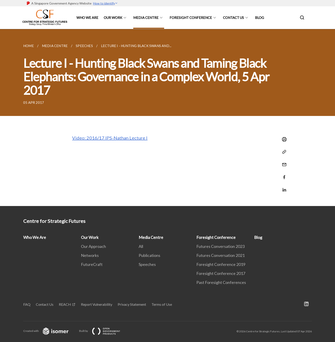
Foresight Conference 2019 (220, 264)
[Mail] (283, 162)
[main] (167, 117)
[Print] (283, 139)
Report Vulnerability (96, 304)
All (141, 246)
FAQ (26, 304)
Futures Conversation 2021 (220, 255)
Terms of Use (161, 304)
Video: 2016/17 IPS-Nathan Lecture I (109, 137)
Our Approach (93, 246)
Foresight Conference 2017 (220, 273)
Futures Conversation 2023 (220, 246)
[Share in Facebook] (283, 174)
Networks (90, 255)
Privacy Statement (132, 304)
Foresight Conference (191, 18)
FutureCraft (92, 264)
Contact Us (233, 18)
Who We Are (87, 18)
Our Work (113, 18)
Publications (149, 255)
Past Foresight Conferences (221, 282)
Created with (49, 331)
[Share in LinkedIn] (283, 187)
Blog (259, 18)
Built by (103, 331)
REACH (65, 304)
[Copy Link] (283, 152)
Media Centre (145, 18)
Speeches (147, 264)
